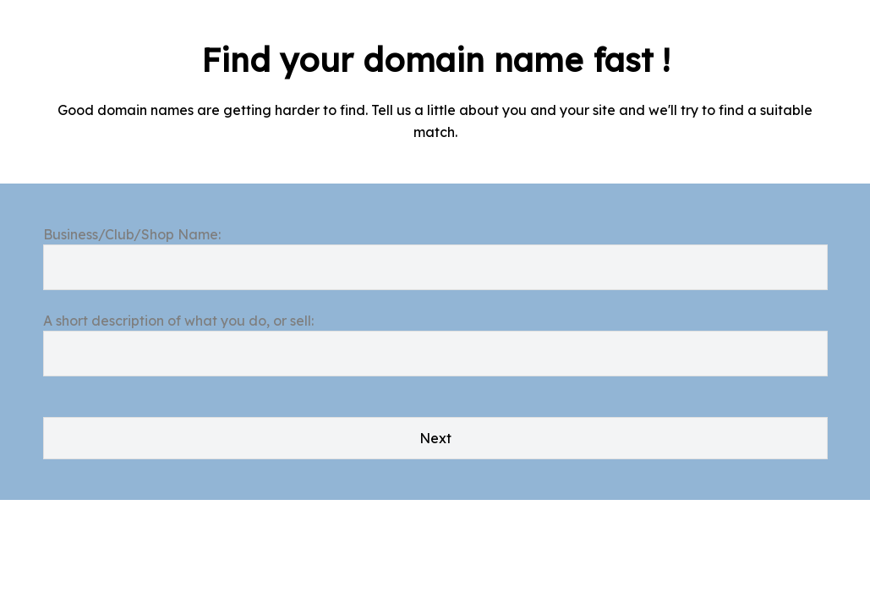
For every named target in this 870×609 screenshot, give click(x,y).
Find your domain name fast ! (435, 60)
